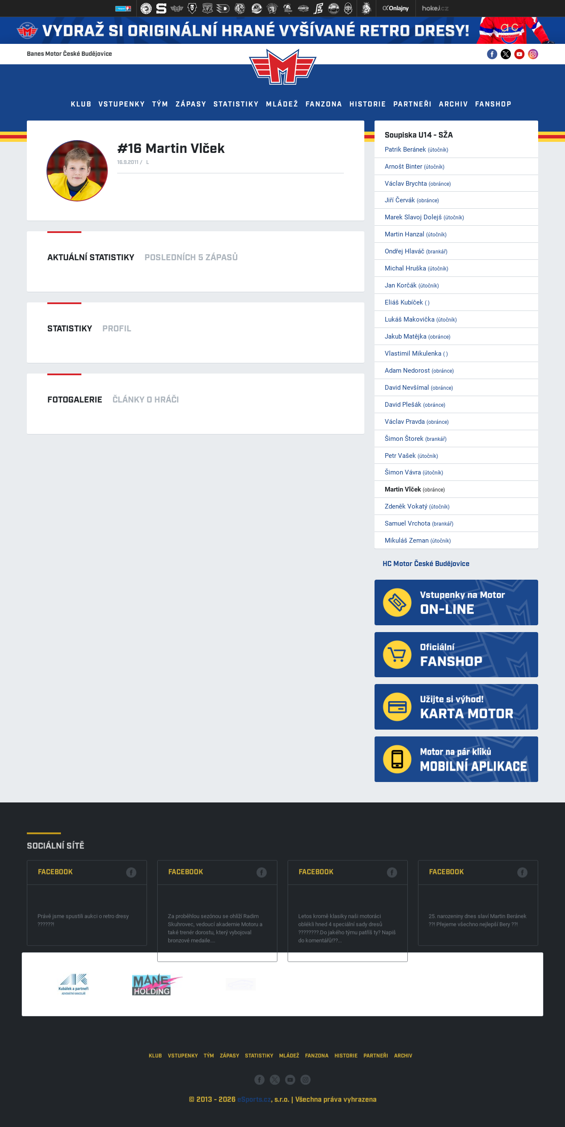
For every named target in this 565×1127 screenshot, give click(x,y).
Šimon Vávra (414, 472)
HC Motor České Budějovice (426, 564)
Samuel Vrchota (419, 523)
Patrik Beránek (416, 149)
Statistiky (236, 104)
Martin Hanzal (416, 234)
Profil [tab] (116, 328)
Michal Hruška (416, 268)
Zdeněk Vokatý (417, 506)
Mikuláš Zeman (418, 540)
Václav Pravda (417, 421)
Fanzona (324, 104)
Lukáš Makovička (421, 319)
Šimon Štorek (416, 438)
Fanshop (493, 104)
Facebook (55, 945)
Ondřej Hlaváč (416, 251)
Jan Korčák (412, 285)
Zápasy (191, 104)
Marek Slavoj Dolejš (424, 217)
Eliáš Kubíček (407, 302)
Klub (81, 104)
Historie (367, 104)
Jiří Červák (412, 200)
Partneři (412, 104)
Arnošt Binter (414, 166)
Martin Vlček (415, 489)
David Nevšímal (419, 387)
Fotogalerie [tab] (74, 399)
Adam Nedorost (419, 370)
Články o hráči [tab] (145, 399)
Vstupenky (121, 104)
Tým (160, 104)
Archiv (453, 104)
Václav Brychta (418, 183)
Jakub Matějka (417, 336)
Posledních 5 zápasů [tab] (191, 257)
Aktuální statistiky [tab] (90, 257)
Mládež (282, 104)
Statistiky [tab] (69, 328)
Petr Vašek (411, 455)
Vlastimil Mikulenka (416, 353)
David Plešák (415, 404)
